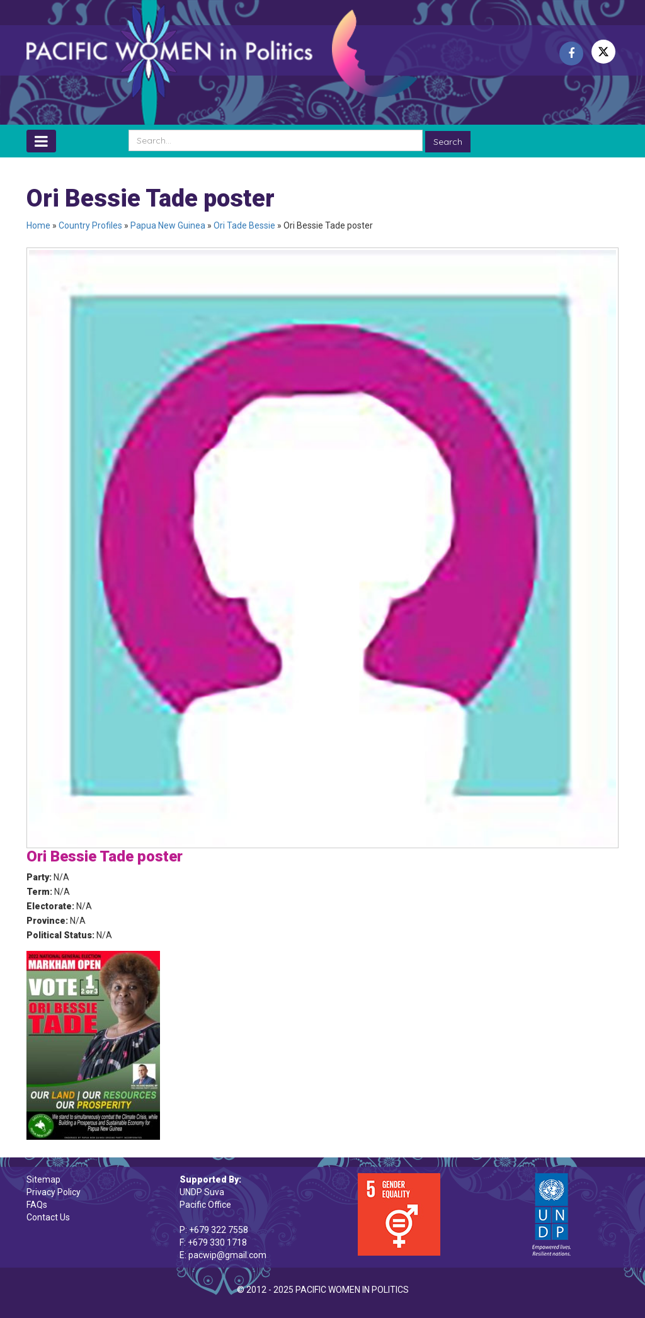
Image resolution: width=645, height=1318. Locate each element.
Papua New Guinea (167, 225)
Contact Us (48, 1217)
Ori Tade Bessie (244, 225)
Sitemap (43, 1179)
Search (447, 141)
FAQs (36, 1205)
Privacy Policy (53, 1192)
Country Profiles (90, 225)
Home (38, 225)
